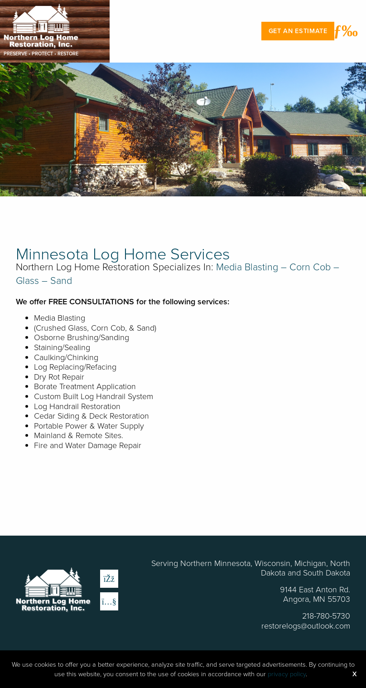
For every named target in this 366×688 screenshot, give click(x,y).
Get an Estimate (298, 30)
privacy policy (287, 673)
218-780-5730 (326, 615)
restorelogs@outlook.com (305, 625)
